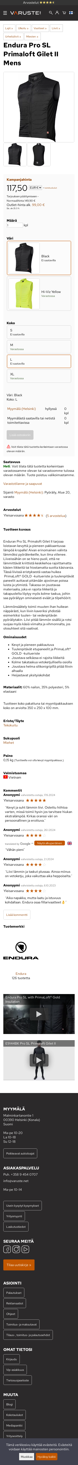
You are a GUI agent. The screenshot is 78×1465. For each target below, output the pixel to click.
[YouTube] (25, 1250)
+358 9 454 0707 (24, 1174)
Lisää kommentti (16, 915)
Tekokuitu (10, 725)
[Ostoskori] (64, 13)
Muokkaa (26, 1457)
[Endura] (21, 959)
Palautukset (13, 1293)
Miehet (8, 742)
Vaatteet (40, 28)
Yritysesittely (14, 1436)
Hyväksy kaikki (46, 1457)
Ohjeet (10, 1314)
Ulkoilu (23, 28)
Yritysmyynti (14, 1216)
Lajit (9, 28)
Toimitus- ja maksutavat (21, 1324)
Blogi (9, 1404)
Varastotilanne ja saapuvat (22, 484)
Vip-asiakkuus (15, 1370)
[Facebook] (7, 1250)
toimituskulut (51, 188)
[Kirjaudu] (57, 12)
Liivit (56, 28)
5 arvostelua (56, 516)
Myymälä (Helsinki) (21, 409)
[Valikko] (5, 13)
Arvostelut (39, 2)
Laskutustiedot (16, 1227)
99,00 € (38, 205)
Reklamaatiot (14, 1303)
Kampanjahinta (19, 179)
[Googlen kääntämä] (17, 843)
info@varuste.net (15, 1181)
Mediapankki (14, 1425)
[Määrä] (15, 225)
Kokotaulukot (14, 1415)
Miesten (32, 36)
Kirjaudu (11, 1359)
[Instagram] (16, 1250)
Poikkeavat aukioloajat (20, 1153)
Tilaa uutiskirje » (19, 1265)
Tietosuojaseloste (17, 1380)
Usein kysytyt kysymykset (22, 1205)
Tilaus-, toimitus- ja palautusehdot (28, 1335)
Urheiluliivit (13, 36)
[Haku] (51, 13)
